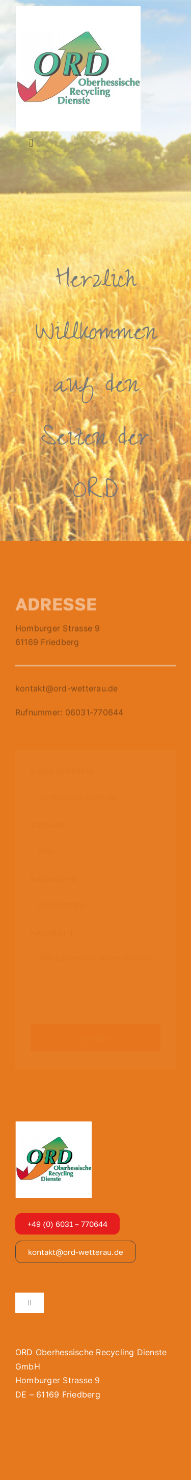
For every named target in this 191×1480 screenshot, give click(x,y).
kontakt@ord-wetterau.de (66, 689)
